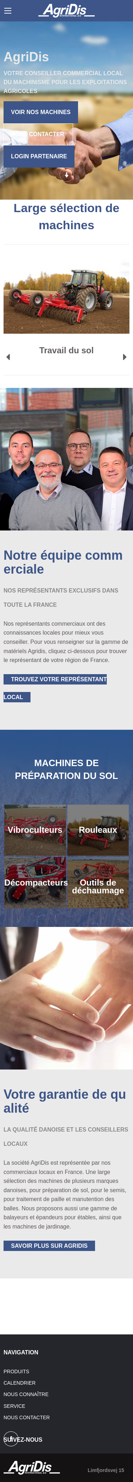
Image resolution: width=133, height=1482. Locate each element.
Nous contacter (27, 1417)
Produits (16, 1371)
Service (14, 1406)
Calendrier (19, 1383)
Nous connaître (26, 1394)
